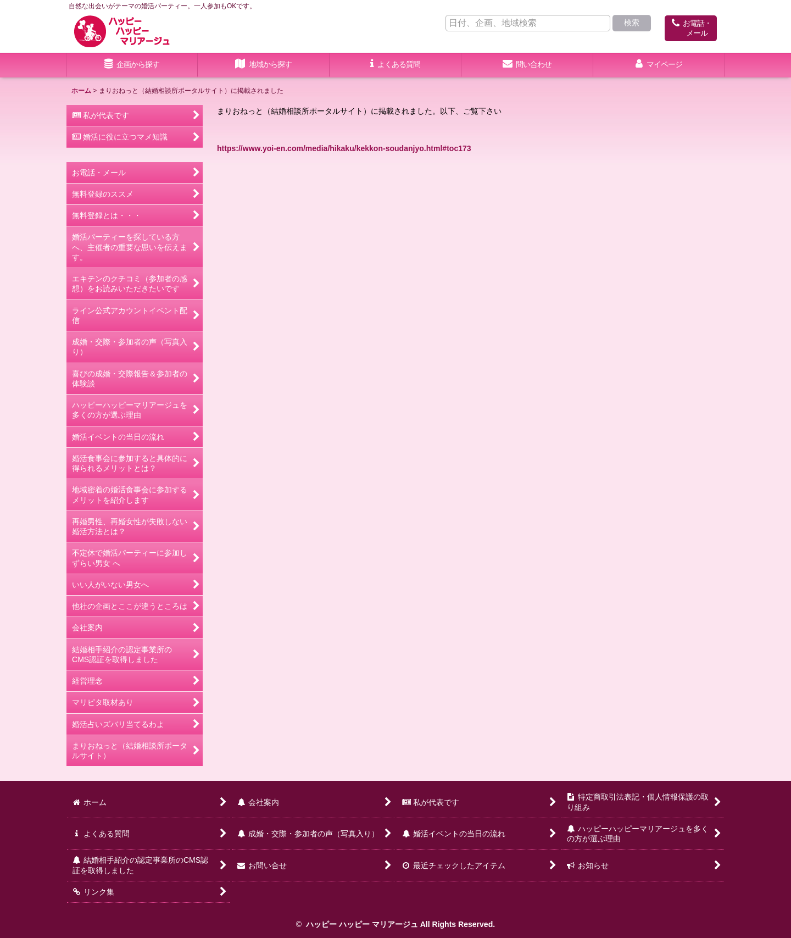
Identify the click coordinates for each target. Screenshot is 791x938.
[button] (264, 65)
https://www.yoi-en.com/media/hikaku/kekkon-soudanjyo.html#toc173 (344, 148)
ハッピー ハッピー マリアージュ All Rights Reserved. (399, 924)
